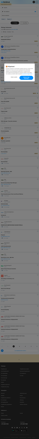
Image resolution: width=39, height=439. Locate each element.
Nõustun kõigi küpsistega (26, 78)
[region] (19, 72)
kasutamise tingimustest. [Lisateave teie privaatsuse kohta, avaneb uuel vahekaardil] (27, 73)
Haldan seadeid (14, 77)
